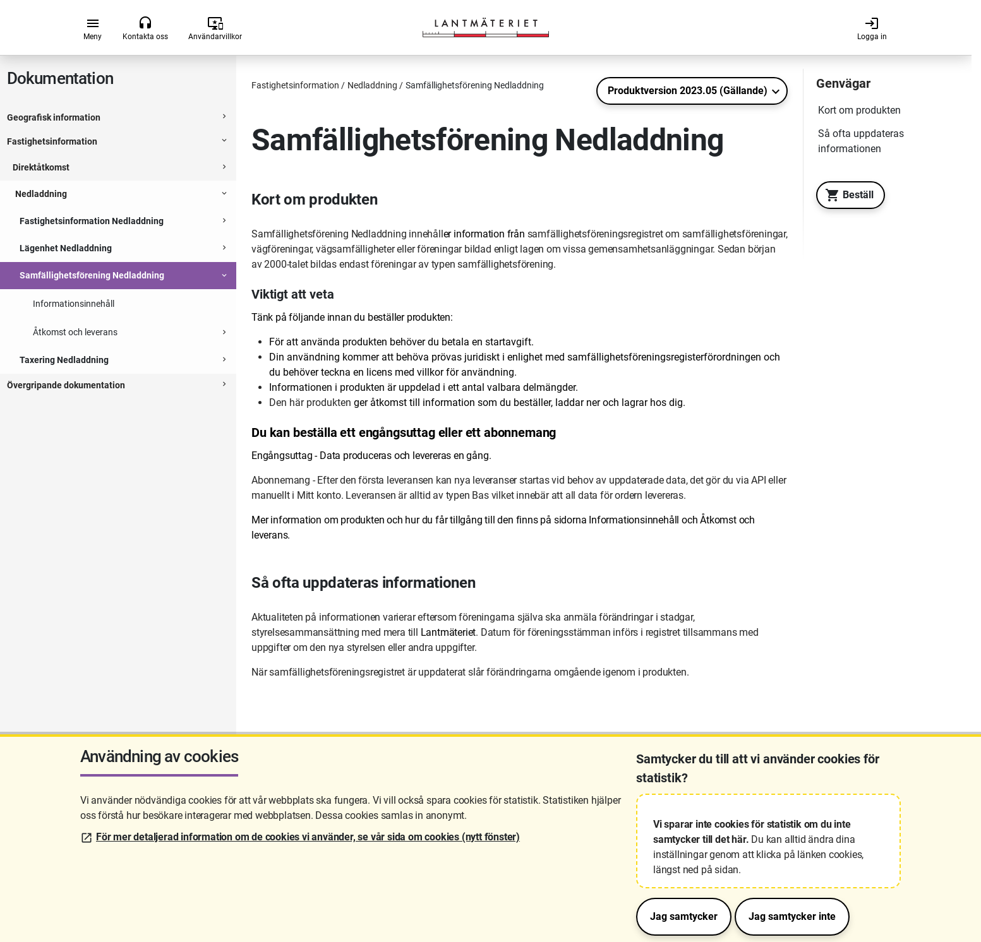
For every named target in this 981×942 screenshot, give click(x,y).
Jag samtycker (684, 916)
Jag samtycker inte (792, 916)
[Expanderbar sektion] (224, 118)
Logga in (872, 28)
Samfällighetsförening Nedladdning (92, 275)
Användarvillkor (215, 28)
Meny (92, 28)
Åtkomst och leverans (75, 332)
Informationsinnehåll (73, 304)
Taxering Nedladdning (64, 360)
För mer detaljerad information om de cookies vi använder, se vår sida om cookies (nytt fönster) (308, 837)
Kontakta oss (145, 28)
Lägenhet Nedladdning (66, 248)
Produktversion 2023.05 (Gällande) (687, 91)
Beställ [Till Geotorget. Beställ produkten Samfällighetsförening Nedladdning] (846, 195)
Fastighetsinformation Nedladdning (92, 221)
